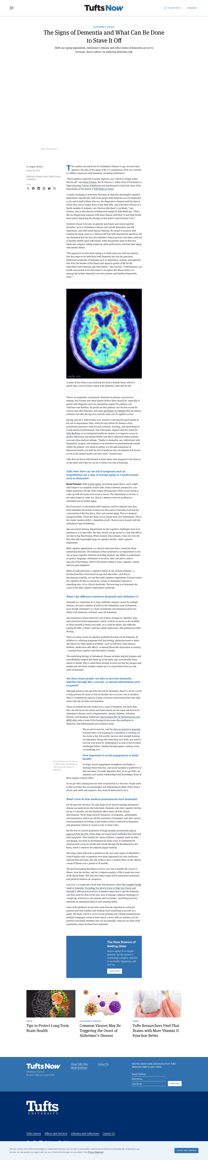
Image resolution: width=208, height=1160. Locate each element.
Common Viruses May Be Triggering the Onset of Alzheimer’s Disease (100, 1030)
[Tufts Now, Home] (104, 8)
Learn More (114, 971)
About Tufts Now (79, 1064)
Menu (12, 7)
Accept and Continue (186, 1150)
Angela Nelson (36, 166)
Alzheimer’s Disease (104, 27)
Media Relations (79, 1067)
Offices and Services (56, 1133)
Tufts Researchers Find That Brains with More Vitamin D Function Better (156, 1030)
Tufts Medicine (73, 433)
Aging (45, 176)
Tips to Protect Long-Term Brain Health (47, 1028)
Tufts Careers (33, 1133)
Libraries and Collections (85, 1133)
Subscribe (191, 8)
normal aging (94, 483)
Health (51, 176)
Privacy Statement (95, 1152)
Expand (58, 732)
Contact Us (103, 1064)
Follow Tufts (174, 8)
